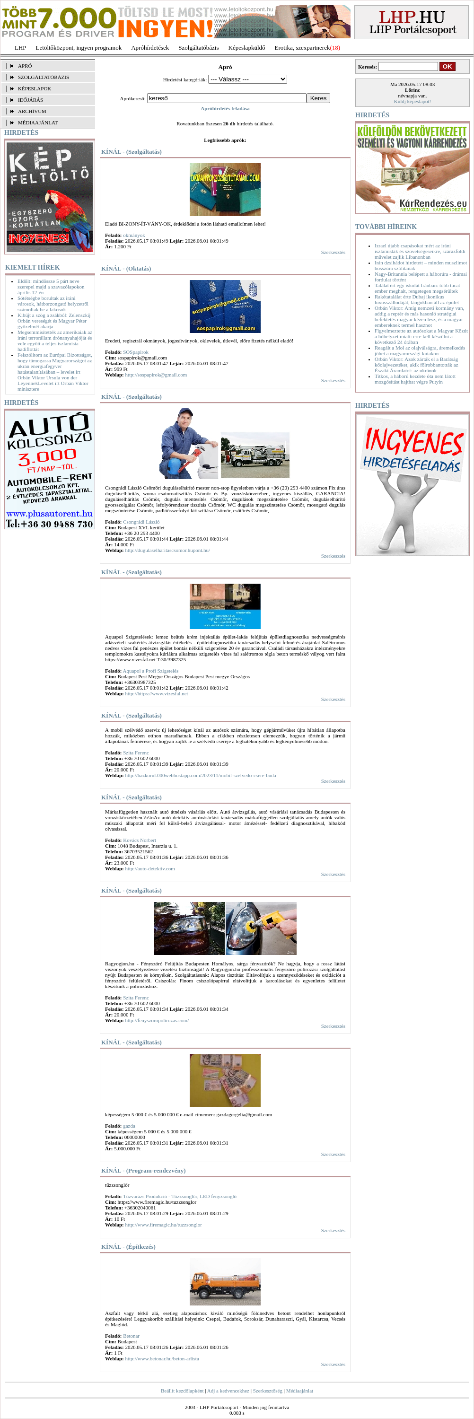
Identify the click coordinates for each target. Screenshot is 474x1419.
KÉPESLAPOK (34, 88)
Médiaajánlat (299, 1390)
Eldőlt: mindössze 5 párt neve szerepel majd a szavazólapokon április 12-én (51, 286)
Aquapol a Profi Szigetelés (151, 671)
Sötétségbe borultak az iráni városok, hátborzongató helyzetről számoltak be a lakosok (53, 303)
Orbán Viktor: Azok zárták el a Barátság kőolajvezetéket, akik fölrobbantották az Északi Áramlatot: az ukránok (416, 364)
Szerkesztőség (267, 1390)
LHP (20, 47)
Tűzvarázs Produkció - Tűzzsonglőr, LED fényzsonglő (180, 1196)
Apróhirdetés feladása (225, 108)
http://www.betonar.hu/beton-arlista (162, 1358)
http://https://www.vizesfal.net (156, 693)
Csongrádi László (141, 522)
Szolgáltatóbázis (198, 47)
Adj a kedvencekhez (228, 1390)
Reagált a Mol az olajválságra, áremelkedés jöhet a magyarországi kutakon (420, 350)
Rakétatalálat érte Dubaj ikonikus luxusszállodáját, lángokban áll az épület (417, 299)
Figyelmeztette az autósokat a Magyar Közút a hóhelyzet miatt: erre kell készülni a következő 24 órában (421, 336)
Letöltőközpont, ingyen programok (79, 47)
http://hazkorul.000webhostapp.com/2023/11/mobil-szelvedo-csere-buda (200, 775)
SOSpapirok (136, 352)
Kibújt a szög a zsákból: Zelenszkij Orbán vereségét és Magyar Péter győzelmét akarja (54, 320)
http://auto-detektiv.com (150, 868)
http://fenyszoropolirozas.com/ (157, 1020)
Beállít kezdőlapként (182, 1390)
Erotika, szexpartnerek (302, 47)
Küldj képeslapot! (412, 101)
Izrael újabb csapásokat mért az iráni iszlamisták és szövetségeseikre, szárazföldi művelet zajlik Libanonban (420, 251)
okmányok (134, 235)
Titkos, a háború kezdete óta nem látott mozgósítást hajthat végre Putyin (415, 379)
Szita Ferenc (136, 752)
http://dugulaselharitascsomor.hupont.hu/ (167, 550)
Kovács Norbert (139, 840)
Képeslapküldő (246, 47)
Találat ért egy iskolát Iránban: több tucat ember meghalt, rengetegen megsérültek (417, 288)
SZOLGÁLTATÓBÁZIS (43, 77)
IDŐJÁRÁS (30, 100)
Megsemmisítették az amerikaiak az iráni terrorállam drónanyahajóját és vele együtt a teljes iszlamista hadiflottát (55, 340)
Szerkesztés (333, 252)
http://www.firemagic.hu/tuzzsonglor (163, 1224)
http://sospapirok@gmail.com (156, 374)
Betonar (131, 1336)
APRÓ (25, 66)
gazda (129, 1126)
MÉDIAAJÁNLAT (38, 122)
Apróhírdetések (150, 47)
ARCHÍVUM (32, 111)
